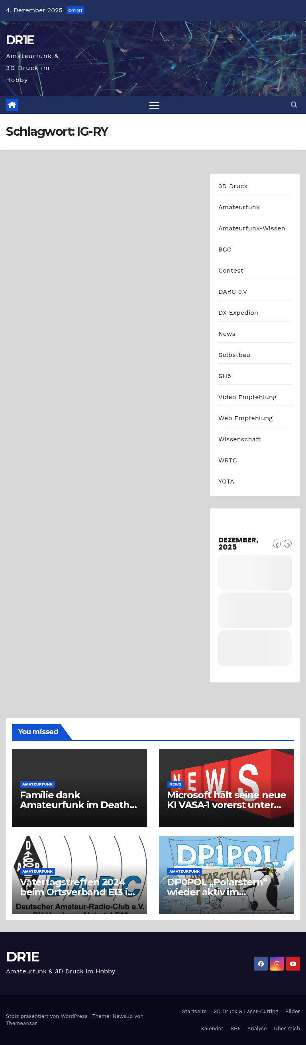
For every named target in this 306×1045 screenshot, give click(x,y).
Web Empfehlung (245, 418)
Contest (230, 270)
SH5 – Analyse (249, 1028)
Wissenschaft (239, 439)
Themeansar (21, 1023)
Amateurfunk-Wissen (251, 228)
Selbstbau (234, 355)
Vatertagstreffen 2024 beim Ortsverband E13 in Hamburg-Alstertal (76, 892)
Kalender (212, 1028)
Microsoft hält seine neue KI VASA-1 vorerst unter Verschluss (226, 805)
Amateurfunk (239, 207)
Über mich (287, 1028)
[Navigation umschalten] (154, 105)
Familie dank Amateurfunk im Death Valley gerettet (74, 805)
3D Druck (233, 186)
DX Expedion (238, 312)
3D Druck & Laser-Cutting (246, 1011)
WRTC (227, 460)
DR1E (20, 40)
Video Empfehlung (247, 397)
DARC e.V (232, 291)
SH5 (224, 376)
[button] (294, 105)
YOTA (226, 481)
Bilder (292, 1011)
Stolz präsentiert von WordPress (47, 1016)
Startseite (194, 1011)
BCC (224, 249)
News (226, 333)
